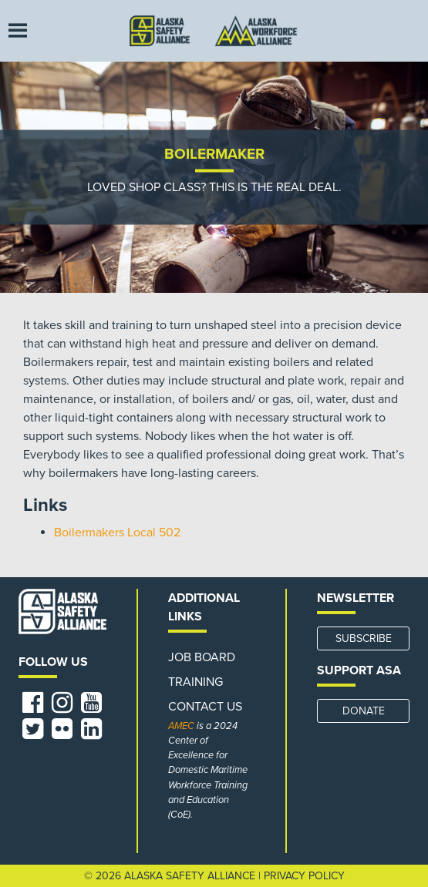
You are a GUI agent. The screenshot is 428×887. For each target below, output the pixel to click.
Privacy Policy (304, 875)
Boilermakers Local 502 (117, 532)
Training (195, 682)
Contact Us (205, 706)
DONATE (363, 710)
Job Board (201, 657)
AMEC (181, 726)
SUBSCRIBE (363, 638)
